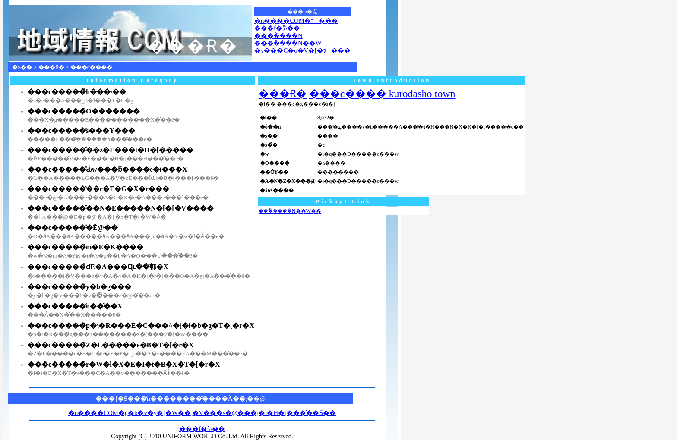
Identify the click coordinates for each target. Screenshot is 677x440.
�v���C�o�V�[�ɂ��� (302, 50)
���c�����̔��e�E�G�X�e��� (98, 188)
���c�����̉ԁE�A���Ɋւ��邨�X (98, 266)
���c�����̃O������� (84, 111)
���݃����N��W (287, 43)
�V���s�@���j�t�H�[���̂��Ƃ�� (264, 412)
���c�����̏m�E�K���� (85, 247)
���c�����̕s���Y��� (81, 130)
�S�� (22, 67)
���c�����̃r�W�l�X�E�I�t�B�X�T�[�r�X (124, 364)
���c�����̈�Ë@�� (73, 227)
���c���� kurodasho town (382, 93)
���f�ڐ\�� (277, 28)
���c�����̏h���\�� (77, 91)
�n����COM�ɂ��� (296, 20)
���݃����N (278, 35)
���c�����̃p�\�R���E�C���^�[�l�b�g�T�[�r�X (141, 325)
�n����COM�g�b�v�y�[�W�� (129, 412)
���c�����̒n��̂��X (75, 306)
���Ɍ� (51, 67)
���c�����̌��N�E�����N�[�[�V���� (121, 208)
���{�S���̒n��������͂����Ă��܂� (174, 398)
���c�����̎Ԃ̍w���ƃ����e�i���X (107, 169)
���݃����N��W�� (290, 211)
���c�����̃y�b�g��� (79, 286)
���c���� (91, 67)
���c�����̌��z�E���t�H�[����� (110, 150)
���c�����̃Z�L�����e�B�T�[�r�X (111, 345)
